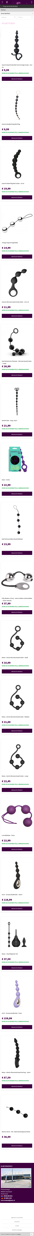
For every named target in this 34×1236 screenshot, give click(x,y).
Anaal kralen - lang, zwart (9, 420)
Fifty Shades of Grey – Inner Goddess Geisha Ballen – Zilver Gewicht (17, 599)
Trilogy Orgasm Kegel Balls (10, 243)
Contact (17, 1226)
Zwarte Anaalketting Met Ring (11, 124)
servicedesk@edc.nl (8, 1200)
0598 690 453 (6, 1196)
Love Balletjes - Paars (8, 835)
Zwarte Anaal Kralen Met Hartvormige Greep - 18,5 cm (17, 66)
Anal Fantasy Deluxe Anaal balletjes (12, 539)
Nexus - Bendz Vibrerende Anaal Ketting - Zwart (16, 1072)
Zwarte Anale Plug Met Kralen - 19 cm (13, 183)
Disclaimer (17, 1221)
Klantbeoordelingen (17, 1230)
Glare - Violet (6, 480)
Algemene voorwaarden (17, 1217)
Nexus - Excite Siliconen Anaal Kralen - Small (15, 657)
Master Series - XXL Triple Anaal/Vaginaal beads (16, 1132)
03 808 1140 (6, 1198)
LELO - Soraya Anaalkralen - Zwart (12, 894)
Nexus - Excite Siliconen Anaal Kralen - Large (15, 776)
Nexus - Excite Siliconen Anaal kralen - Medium (15, 717)
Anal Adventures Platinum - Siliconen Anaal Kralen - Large (16, 362)
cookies (19, 1234)
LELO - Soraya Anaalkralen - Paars (12, 1013)
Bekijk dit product (17, 79)
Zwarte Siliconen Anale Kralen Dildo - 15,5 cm (15, 302)
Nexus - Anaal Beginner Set (10, 954)
